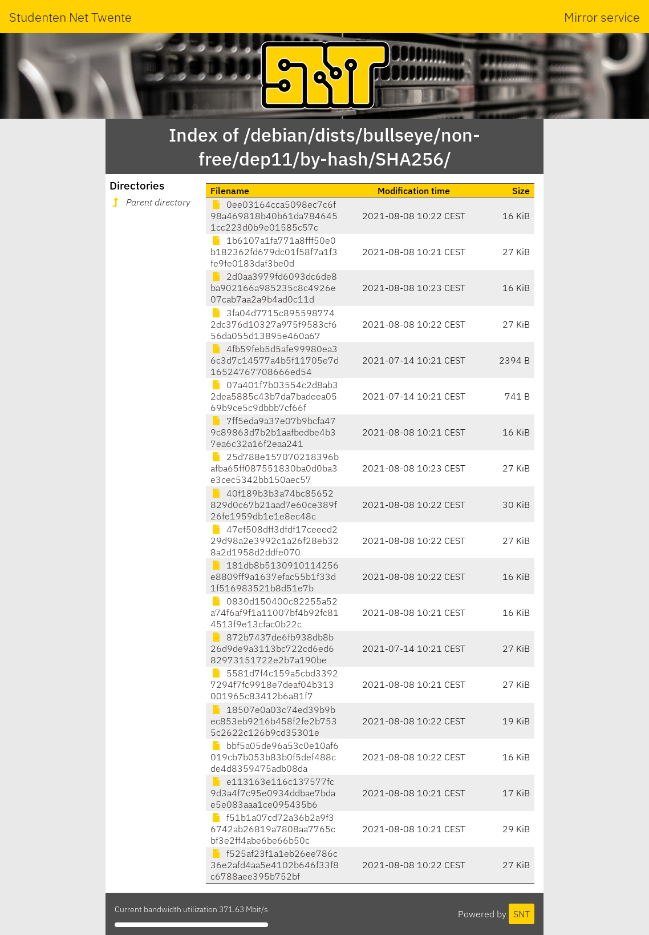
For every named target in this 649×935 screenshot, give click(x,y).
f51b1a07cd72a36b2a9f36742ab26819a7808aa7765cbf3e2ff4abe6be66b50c (272, 829)
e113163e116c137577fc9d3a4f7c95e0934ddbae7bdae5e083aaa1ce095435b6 (272, 793)
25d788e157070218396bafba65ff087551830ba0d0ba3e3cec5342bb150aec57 (274, 468)
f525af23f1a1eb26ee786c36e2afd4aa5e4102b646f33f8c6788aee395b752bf (274, 865)
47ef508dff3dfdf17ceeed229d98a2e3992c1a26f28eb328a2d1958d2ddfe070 (274, 540)
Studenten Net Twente (70, 17)
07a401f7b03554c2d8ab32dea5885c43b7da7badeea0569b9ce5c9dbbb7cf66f (274, 396)
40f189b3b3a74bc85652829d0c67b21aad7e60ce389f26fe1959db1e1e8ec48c (273, 504)
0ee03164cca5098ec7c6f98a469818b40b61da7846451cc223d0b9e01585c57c (274, 216)
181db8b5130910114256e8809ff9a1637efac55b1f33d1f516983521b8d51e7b (274, 576)
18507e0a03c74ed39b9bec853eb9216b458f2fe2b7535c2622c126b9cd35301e (273, 721)
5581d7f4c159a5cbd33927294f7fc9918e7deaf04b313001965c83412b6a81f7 (274, 684)
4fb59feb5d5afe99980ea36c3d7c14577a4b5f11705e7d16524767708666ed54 (274, 360)
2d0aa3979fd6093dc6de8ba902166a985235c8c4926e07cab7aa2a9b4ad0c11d (273, 288)
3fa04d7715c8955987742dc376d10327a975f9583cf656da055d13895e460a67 (273, 324)
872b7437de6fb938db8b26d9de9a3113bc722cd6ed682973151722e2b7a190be (272, 648)
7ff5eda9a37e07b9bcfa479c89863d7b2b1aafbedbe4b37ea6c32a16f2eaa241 (273, 432)
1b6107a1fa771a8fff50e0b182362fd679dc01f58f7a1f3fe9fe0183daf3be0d (274, 252)
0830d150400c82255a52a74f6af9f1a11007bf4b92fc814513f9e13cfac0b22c (274, 612)
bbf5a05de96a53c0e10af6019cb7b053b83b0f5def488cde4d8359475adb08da (274, 757)
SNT (521, 914)
